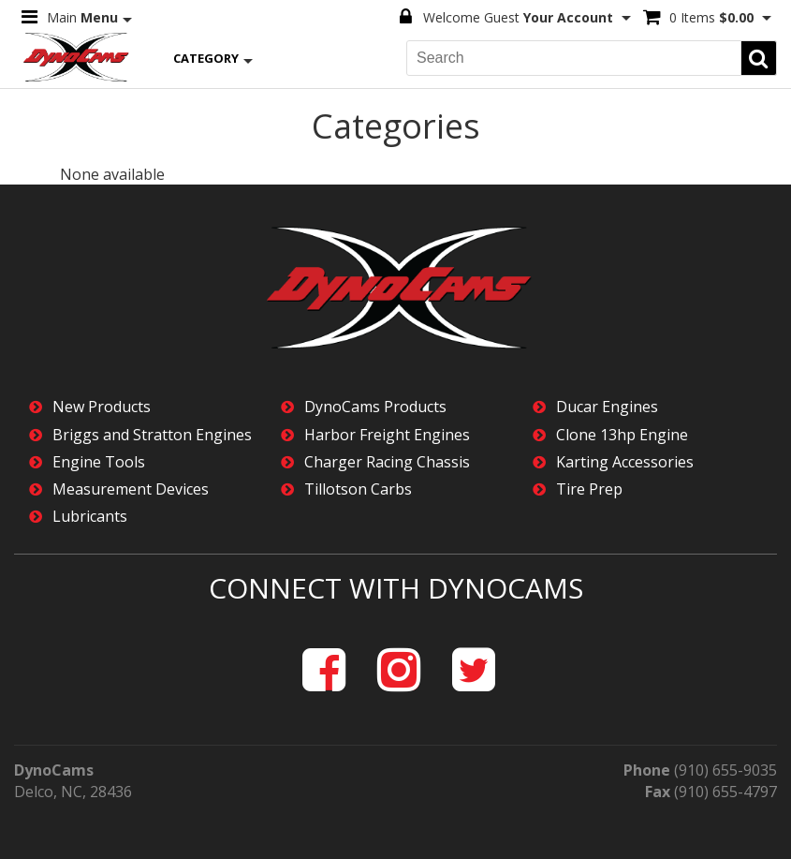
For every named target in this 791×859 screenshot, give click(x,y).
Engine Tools (98, 462)
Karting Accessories (625, 462)
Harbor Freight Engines (387, 435)
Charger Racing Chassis (387, 462)
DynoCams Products (375, 407)
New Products (101, 407)
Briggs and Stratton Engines (152, 435)
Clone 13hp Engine (622, 435)
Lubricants (89, 517)
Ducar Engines (607, 407)
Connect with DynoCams (396, 588)
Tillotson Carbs (358, 489)
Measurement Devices (130, 489)
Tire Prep (589, 489)
